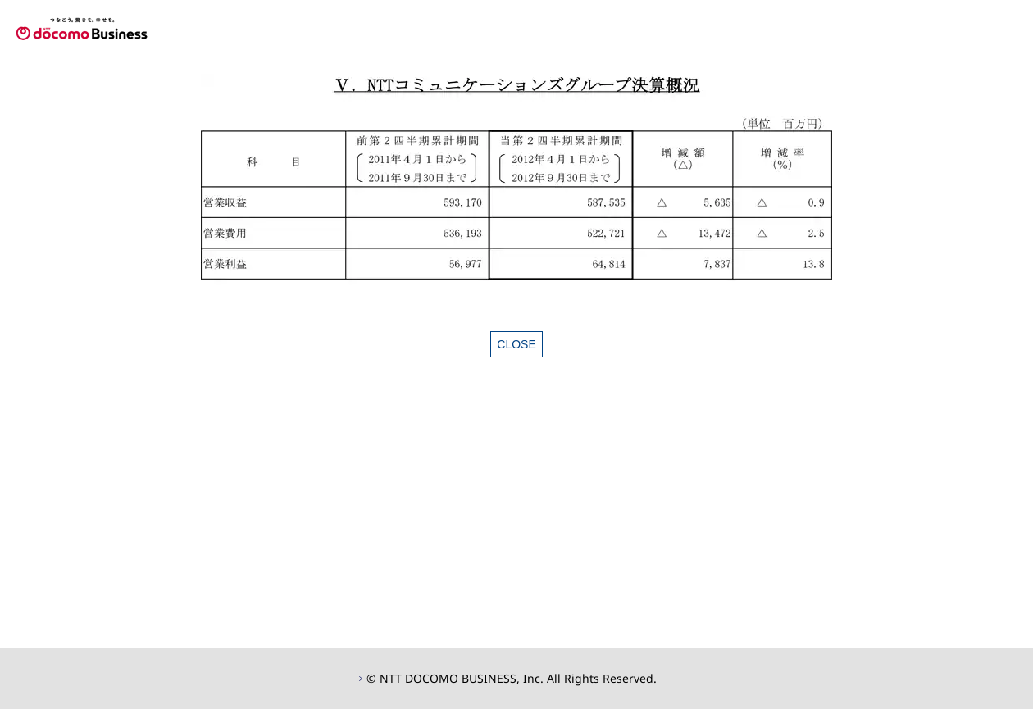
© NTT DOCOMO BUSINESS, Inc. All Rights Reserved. (511, 678)
